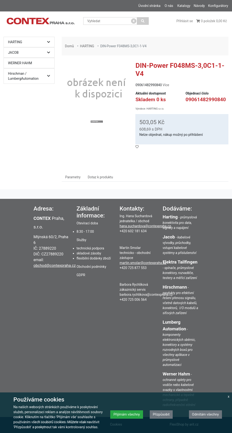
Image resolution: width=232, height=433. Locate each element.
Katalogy (183, 6)
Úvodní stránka (149, 6)
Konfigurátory (218, 6)
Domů (69, 46)
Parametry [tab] (73, 177)
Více (166, 85)
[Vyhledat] (143, 21)
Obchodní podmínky (91, 267)
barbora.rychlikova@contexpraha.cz (146, 294)
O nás (169, 6)
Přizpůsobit (161, 414)
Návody (199, 6)
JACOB (30, 53)
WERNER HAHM (20, 63)
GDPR (81, 275)
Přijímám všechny (126, 414)
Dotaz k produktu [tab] (100, 177)
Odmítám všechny (205, 414)
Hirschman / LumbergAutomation (30, 76)
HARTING (30, 42)
